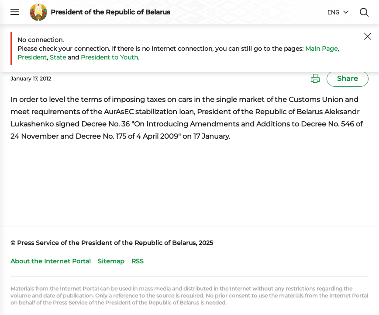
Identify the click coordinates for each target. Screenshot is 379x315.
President (32, 57)
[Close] (367, 36)
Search (364, 12)
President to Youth (109, 57)
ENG (333, 12)
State (58, 57)
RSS (137, 261)
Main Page (321, 48)
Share (347, 78)
